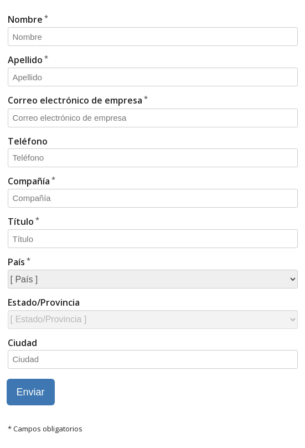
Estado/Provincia (44, 302)
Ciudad (22, 343)
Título (21, 221)
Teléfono (28, 141)
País (16, 262)
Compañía (29, 181)
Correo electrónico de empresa (75, 100)
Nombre (25, 19)
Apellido (25, 60)
